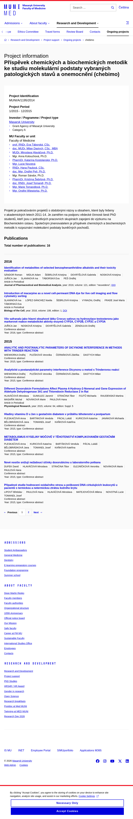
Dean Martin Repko (14, 593)
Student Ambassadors (15, 550)
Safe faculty (10, 628)
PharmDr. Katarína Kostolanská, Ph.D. (35, 160)
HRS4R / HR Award (14, 686)
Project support (12, 676)
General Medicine (13, 555)
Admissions (15, 542)
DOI (113, 285)
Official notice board (14, 618)
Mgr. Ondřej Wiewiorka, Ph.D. (30, 190)
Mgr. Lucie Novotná (23, 164)
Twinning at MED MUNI (16, 711)
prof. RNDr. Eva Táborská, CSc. (31, 144)
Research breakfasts (14, 701)
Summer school (12, 575)
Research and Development (30, 663)
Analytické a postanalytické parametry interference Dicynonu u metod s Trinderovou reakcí (61, 369)
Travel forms (52, 31)
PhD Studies (10, 681)
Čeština (124, 7)
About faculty (18, 585)
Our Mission (10, 623)
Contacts (95, 31)
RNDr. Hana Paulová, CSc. (28, 167)
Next (38, 512)
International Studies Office (18, 643)
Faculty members (13, 598)
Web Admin (10, 765)
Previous (10, 512)
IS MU (7, 750)
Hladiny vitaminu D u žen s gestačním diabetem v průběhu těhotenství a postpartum (57, 414)
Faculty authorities (13, 603)
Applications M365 (91, 750)
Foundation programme (16, 570)
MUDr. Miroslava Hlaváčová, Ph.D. (32, 152)
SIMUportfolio (65, 750)
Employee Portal (40, 750)
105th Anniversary (13, 613)
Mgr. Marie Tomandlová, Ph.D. (30, 187)
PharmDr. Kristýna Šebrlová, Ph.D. (32, 179)
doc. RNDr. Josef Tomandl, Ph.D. (31, 183)
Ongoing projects (118, 31)
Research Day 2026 (14, 716)
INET (21, 750)
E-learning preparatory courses (20, 565)
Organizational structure (16, 608)
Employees (10, 648)
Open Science (11, 696)
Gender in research (14, 691)
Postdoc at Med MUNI (15, 706)
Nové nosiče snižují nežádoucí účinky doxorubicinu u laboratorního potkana (52, 462)
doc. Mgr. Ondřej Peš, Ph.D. (29, 171)
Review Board (74, 31)
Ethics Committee (28, 31)
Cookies (23, 765)
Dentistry (8, 560)
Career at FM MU (13, 633)
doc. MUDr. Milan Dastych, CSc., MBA (35, 148)
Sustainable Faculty (14, 638)
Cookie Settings (89, 799)
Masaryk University (21, 122)
